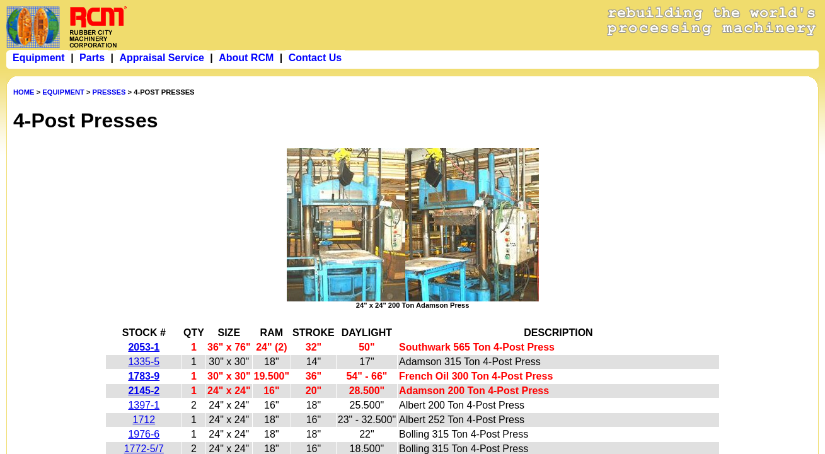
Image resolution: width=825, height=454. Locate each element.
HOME (24, 92)
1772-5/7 (144, 448)
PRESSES (109, 92)
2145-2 (143, 390)
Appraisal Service (161, 57)
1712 (144, 419)
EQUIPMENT (63, 92)
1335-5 (143, 361)
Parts (92, 57)
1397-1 (143, 405)
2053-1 (143, 347)
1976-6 (143, 434)
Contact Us (315, 57)
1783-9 (143, 376)
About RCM (246, 57)
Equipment (39, 57)
